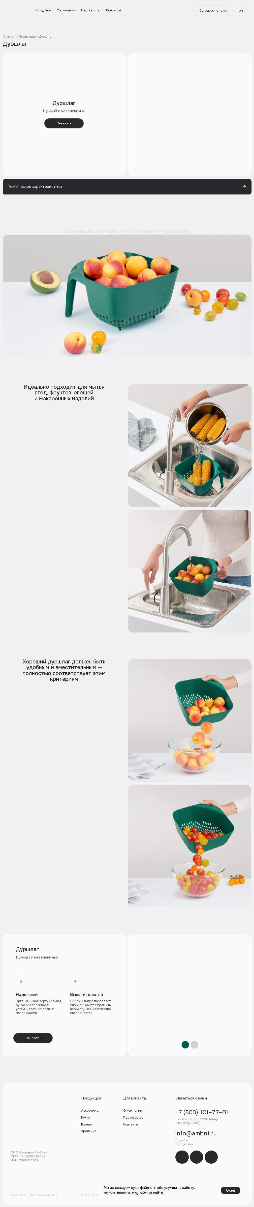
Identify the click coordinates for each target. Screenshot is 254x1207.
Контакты (113, 10)
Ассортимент (91, 1111)
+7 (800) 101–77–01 (201, 1112)
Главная (9, 37)
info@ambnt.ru (196, 1133)
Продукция (43, 10)
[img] (182, 1157)
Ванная (87, 1124)
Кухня (85, 1118)
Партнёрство (91, 10)
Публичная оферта (93, 1194)
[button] (213, 10)
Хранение (88, 1131)
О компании (66, 10)
